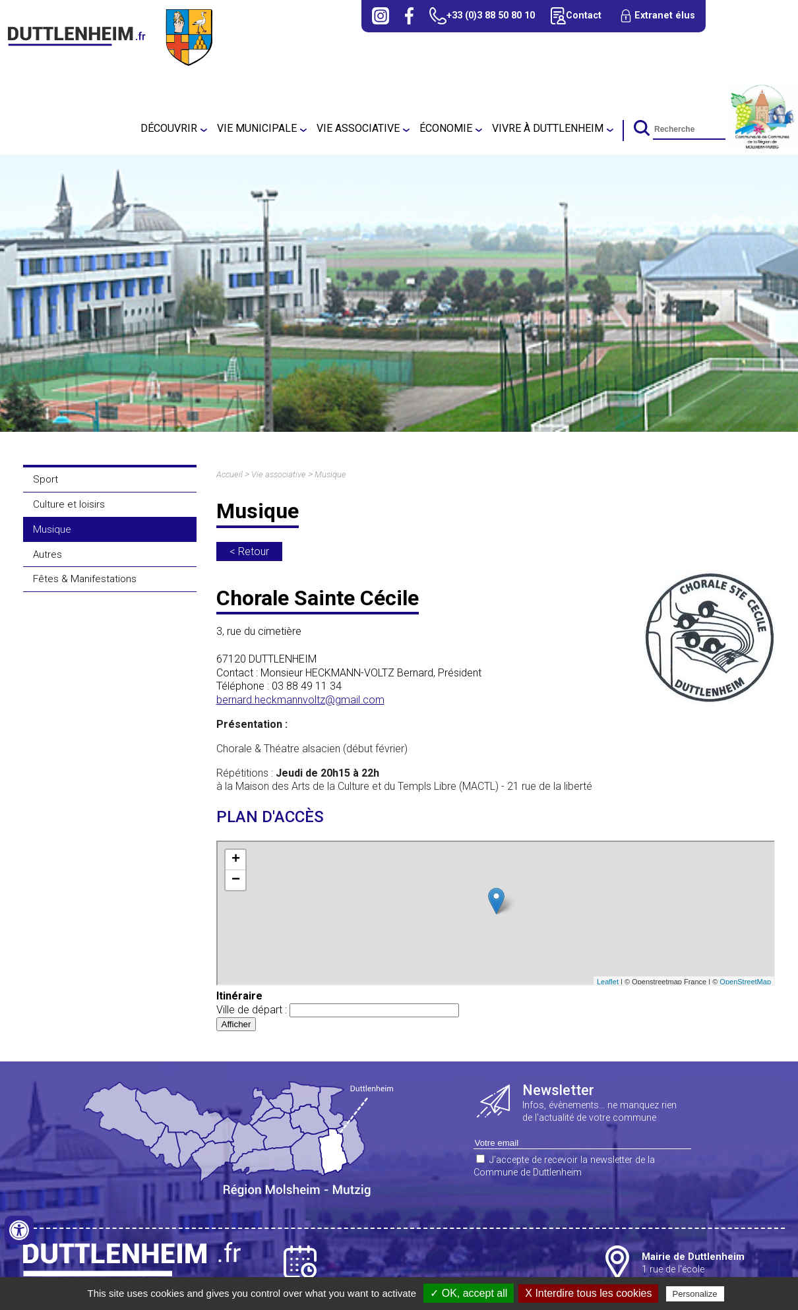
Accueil (229, 474)
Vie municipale (257, 128)
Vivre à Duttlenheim (547, 128)
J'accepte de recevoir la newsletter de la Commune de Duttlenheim (564, 1166)
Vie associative (358, 128)
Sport (45, 479)
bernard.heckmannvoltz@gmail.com (300, 700)
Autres (47, 554)
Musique (52, 529)
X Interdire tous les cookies (588, 1293)
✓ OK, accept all (468, 1293)
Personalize (695, 1294)
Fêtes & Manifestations (85, 579)
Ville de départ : (337, 1009)
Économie (445, 128)
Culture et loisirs (69, 504)
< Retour (249, 551)
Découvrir (168, 128)
